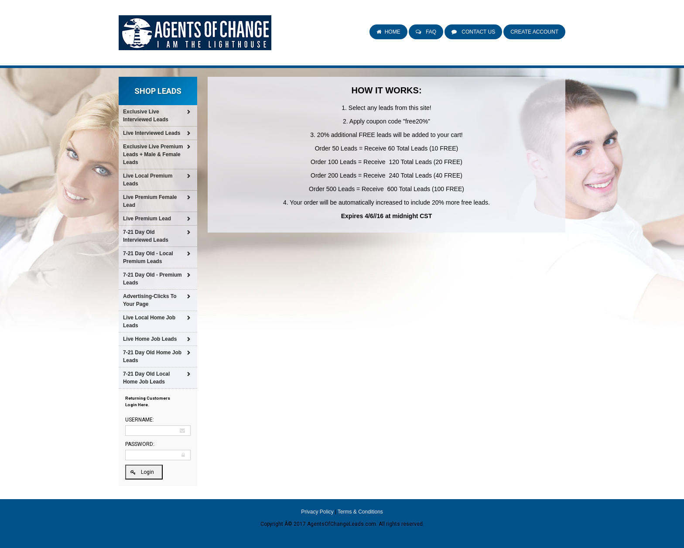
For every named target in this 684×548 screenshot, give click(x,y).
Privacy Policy (317, 512)
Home (392, 32)
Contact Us (477, 32)
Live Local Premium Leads (147, 180)
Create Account (534, 32)
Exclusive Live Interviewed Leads (145, 116)
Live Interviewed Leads (151, 133)
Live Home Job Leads (150, 339)
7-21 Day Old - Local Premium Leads (148, 257)
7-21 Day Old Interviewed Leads (145, 236)
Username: (139, 420)
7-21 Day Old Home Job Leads (152, 356)
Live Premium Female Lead (150, 201)
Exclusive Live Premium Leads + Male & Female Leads (153, 154)
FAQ (430, 32)
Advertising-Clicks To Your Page (149, 300)
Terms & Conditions (360, 512)
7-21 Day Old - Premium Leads (152, 279)
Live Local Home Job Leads (149, 322)
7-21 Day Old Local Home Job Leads (146, 378)
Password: (139, 444)
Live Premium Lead (147, 219)
